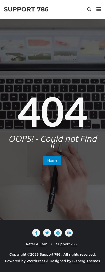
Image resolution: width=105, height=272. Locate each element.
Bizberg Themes (86, 261)
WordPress (36, 261)
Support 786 (66, 244)
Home (52, 160)
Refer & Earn (36, 244)
